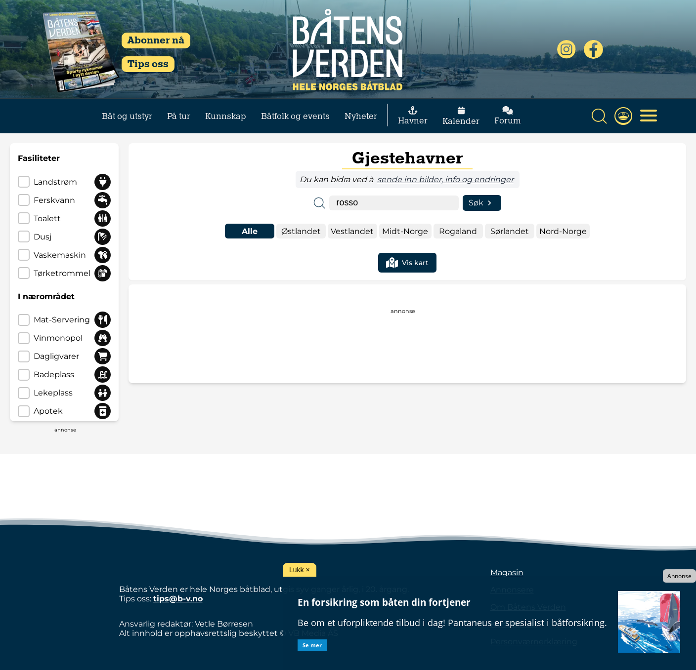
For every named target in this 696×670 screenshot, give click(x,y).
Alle (250, 231)
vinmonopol (58, 338)
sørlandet (509, 231)
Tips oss (148, 64)
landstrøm (55, 182)
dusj (42, 236)
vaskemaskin (60, 255)
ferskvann (54, 200)
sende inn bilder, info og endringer (445, 179)
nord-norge (563, 231)
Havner (413, 115)
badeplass (54, 374)
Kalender (460, 116)
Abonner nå (156, 40)
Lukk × (299, 570)
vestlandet (352, 231)
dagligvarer (56, 356)
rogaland (458, 231)
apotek (48, 411)
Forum (507, 115)
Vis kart (407, 263)
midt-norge (405, 231)
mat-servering (62, 319)
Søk (482, 202)
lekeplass (53, 392)
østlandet (301, 231)
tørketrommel (62, 273)
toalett (47, 218)
